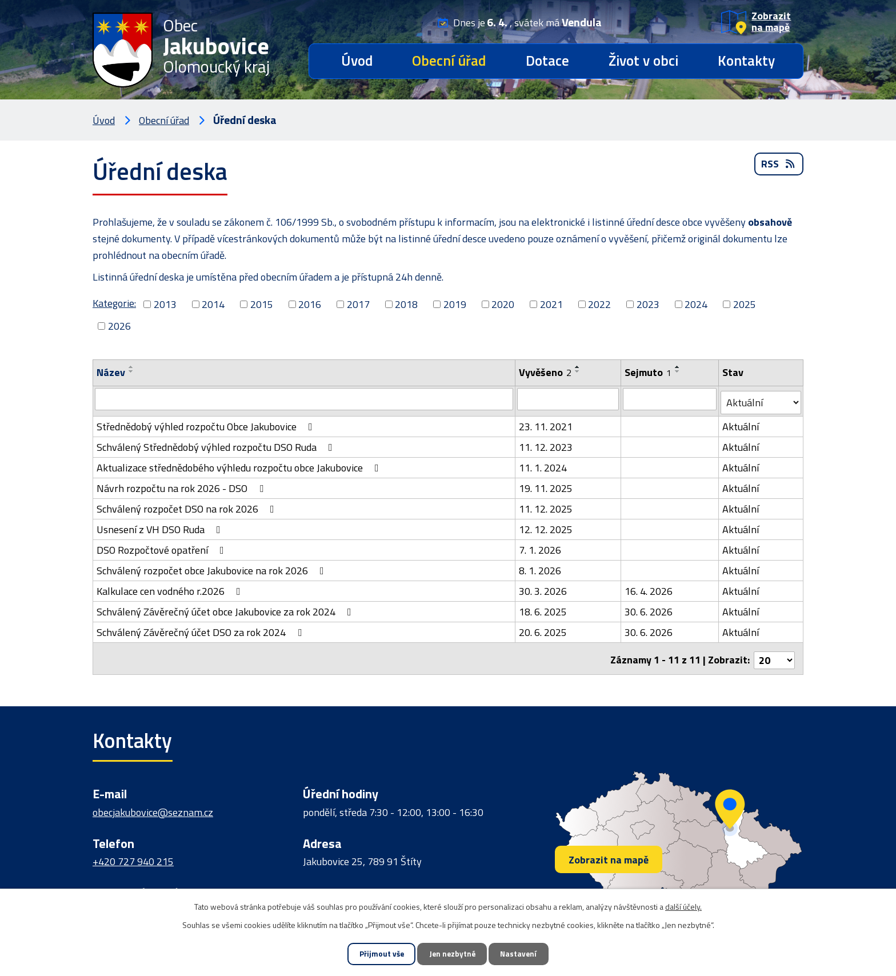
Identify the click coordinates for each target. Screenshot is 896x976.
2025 (744, 304)
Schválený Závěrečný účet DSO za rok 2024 (201, 629)
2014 (213, 304)
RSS (779, 168)
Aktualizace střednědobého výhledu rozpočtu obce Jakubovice (240, 464)
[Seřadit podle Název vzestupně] (131, 367)
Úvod (357, 60)
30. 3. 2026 (543, 587)
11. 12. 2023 (546, 443)
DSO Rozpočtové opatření (163, 546)
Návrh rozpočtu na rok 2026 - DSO (182, 485)
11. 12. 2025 (546, 505)
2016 (309, 304)
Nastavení (527, 953)
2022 (599, 304)
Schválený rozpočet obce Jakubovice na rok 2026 (213, 567)
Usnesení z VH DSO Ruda (161, 526)
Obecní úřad (449, 60)
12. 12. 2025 (546, 526)
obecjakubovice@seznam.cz (153, 805)
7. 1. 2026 (540, 546)
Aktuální (741, 423)
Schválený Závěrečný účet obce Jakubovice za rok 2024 (226, 608)
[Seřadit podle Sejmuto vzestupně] (678, 367)
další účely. (683, 905)
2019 (454, 304)
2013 (165, 304)
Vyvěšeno (545, 372)
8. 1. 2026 (540, 567)
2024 (696, 304)
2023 (648, 304)
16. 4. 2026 (649, 587)
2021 (551, 304)
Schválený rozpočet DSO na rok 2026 (188, 505)
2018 (406, 304)
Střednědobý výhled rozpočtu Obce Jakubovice (207, 423)
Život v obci (643, 60)
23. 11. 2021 (546, 423)
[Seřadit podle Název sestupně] (131, 371)
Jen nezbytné (452, 953)
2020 (502, 304)
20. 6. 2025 (543, 629)
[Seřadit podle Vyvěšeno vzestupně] (578, 367)
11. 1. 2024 (543, 464)
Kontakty (746, 60)
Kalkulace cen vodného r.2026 (171, 587)
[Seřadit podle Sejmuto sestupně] (678, 371)
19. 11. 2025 (546, 485)
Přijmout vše (373, 953)
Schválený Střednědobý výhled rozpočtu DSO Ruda (217, 443)
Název (111, 372)
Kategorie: (114, 303)
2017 (358, 304)
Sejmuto (648, 372)
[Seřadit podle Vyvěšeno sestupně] (578, 371)
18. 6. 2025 (543, 608)
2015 (261, 304)
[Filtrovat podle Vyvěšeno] (568, 399)
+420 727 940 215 (133, 855)
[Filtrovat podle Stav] (761, 399)
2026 (119, 326)
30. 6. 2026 (649, 608)
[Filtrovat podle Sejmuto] (670, 399)
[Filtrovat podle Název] (304, 399)
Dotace (547, 60)
